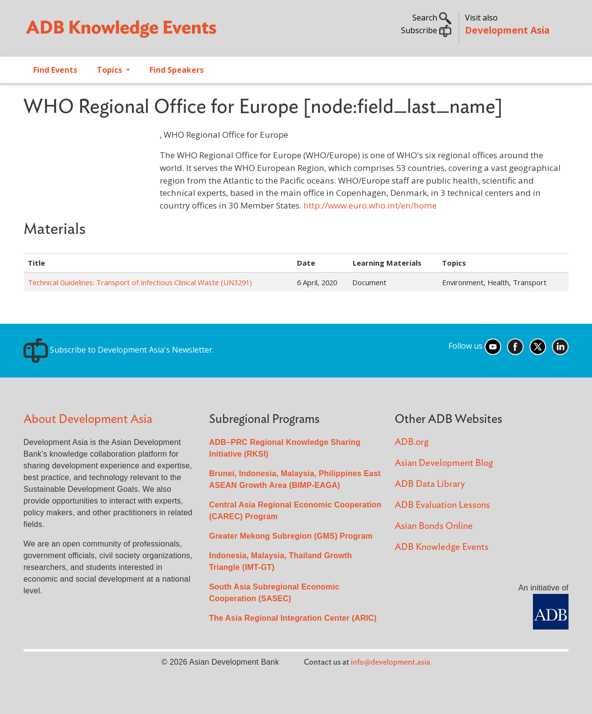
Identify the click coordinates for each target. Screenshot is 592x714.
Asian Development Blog (444, 463)
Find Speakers (176, 69)
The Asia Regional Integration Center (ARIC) (293, 618)
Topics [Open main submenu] (110, 69)
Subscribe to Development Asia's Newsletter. (118, 349)
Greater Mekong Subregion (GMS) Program (291, 536)
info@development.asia (390, 662)
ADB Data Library (430, 484)
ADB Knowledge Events (441, 547)
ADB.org (411, 442)
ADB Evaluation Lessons (442, 505)
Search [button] (431, 17)
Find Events (55, 69)
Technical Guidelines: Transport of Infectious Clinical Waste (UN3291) (140, 282)
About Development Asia (87, 419)
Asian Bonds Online (434, 526)
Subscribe (426, 30)
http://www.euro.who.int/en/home (370, 205)
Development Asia (507, 30)
